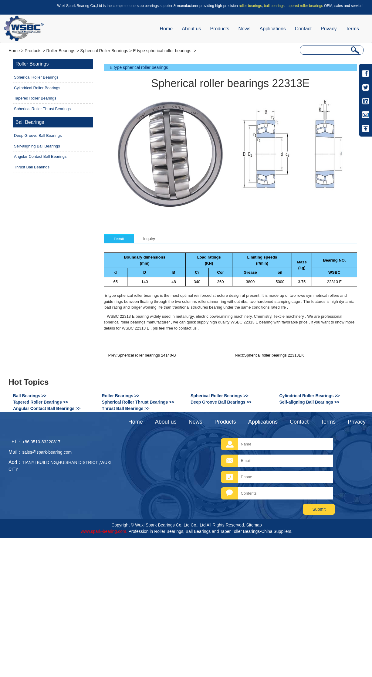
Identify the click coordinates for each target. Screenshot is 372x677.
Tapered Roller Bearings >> (40, 402)
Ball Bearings (29, 122)
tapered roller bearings (305, 6)
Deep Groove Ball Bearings (38, 135)
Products (219, 28)
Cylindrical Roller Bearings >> (309, 395)
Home (166, 28)
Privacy (328, 28)
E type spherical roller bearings (162, 50)
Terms (352, 28)
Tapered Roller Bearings (35, 98)
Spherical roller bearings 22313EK (274, 355)
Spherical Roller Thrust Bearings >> (138, 402)
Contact (303, 28)
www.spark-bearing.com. (104, 531)
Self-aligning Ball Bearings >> (309, 402)
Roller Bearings (61, 50)
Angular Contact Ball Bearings (40, 156)
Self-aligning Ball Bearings (37, 146)
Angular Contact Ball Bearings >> (47, 408)
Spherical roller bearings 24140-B (146, 355)
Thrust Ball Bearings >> (126, 408)
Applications (273, 28)
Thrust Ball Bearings (31, 167)
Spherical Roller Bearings (104, 50)
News (244, 28)
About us (191, 28)
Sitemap (254, 525)
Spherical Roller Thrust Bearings (42, 109)
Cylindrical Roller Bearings (37, 88)
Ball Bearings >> (29, 395)
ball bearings (274, 6)
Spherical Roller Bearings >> (220, 395)
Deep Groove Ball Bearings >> (221, 402)
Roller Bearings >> (121, 395)
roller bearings (250, 6)
